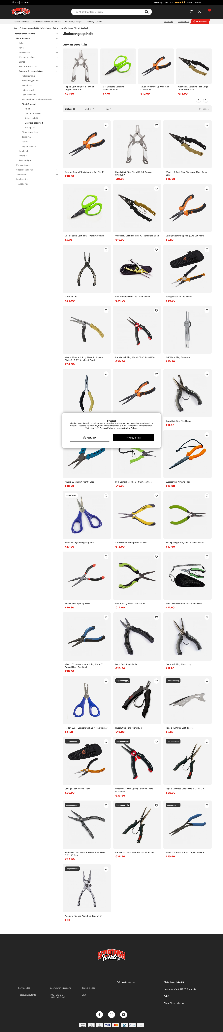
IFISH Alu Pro (71, 296)
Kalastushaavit (28, 76)
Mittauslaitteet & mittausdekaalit (37, 99)
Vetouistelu (35, 174)
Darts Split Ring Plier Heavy (178, 421)
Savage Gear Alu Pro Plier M (179, 296)
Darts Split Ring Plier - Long (178, 664)
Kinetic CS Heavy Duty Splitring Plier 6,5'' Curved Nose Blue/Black (84, 665)
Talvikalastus (35, 184)
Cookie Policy (130, 428)
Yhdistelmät (36, 52)
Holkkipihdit (30, 127)
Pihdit (27, 108)
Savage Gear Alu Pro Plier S (78, 788)
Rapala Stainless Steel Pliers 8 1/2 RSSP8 (134, 852)
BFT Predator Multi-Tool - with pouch (132, 296)
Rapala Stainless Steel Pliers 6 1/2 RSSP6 (185, 788)
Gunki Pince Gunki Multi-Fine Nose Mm (184, 603)
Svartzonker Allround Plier (178, 482)
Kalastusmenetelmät (29, 28)
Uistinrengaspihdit (34, 123)
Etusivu (16, 28)
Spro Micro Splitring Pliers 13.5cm (131, 542)
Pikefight (23, 155)
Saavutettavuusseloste (60, 988)
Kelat (36, 43)
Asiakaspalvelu (161, 2)
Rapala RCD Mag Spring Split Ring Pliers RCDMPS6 (134, 790)
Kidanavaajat (28, 90)
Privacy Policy (106, 428)
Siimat (36, 62)
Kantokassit (27, 85)
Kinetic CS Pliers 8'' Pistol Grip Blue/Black (185, 852)
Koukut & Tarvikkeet (36, 66)
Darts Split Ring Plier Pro (126, 664)
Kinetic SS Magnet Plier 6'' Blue (79, 482)
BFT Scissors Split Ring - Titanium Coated (114, 88)
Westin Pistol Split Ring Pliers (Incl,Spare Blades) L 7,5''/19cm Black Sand (84, 358)
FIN (22, 2)
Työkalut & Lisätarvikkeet (63, 28)
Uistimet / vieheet (36, 57)
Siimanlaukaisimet (30, 132)
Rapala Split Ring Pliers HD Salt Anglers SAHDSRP (79, 88)
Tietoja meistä (88, 988)
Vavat (36, 47)
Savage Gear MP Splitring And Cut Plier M (155, 88)
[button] (190, 2)
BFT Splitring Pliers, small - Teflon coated (185, 542)
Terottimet (26, 137)
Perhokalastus (35, 165)
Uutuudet (168, 21)
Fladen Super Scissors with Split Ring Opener (86, 728)
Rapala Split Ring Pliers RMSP (129, 728)
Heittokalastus (45, 28)
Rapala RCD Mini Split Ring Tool (180, 728)
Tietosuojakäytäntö (27, 995)
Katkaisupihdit (31, 118)
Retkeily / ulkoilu (94, 21)
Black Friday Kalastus (174, 1003)
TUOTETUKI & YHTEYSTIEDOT (57, 996)
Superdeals (200, 21)
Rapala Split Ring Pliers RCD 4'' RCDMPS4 (135, 357)
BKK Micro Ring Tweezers (178, 357)
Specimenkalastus (35, 169)
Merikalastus (35, 179)
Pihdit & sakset (81, 28)
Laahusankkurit (29, 94)
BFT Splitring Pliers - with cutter (130, 603)
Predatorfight (25, 160)
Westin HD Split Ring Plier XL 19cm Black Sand (137, 235)
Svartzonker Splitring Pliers (77, 603)
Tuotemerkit (183, 21)
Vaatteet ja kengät (73, 21)
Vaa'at (25, 141)
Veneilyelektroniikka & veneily (47, 21)
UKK (84, 995)
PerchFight (24, 151)
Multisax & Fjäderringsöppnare (79, 542)
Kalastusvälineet (21, 21)
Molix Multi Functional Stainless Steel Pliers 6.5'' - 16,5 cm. (85, 853)
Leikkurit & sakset (33, 113)
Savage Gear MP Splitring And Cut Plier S (185, 235)
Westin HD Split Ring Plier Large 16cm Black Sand (193, 88)
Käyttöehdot (24, 988)
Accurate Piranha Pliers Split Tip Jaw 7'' (83, 916)
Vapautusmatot (29, 146)
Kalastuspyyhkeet (30, 80)
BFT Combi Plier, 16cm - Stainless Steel (133, 482)
